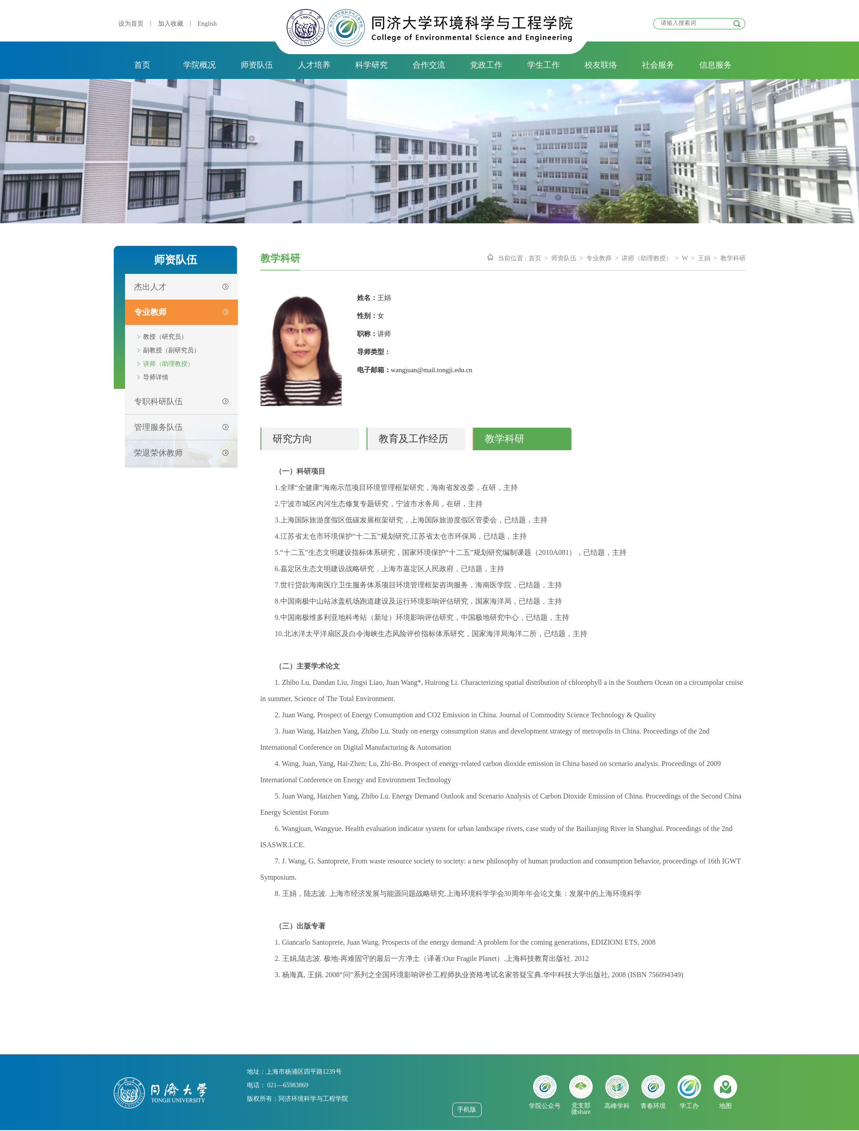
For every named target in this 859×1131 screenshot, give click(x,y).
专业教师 (599, 258)
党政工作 (486, 64)
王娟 (704, 258)
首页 (142, 64)
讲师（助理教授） (168, 363)
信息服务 (715, 64)
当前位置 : (512, 258)
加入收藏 (170, 23)
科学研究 (371, 64)
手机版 (466, 1109)
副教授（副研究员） (171, 350)
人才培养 (314, 64)
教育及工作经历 (413, 438)
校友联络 (601, 64)
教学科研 (733, 258)
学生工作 (543, 64)
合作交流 (429, 64)
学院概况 (199, 64)
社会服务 (658, 64)
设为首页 (131, 23)
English (207, 23)
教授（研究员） (165, 336)
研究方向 (292, 438)
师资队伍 (257, 64)
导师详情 (155, 377)
